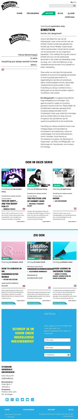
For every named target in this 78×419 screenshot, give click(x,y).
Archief (49, 13)
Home (19, 13)
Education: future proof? (35, 266)
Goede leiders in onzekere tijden (62, 270)
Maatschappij (31, 55)
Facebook (7, 399)
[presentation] (59, 334)
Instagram (12, 399)
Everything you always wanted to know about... (19, 63)
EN (75, 2)
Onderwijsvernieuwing (40, 269)
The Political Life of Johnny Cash (36, 199)
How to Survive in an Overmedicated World (12, 273)
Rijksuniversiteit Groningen (64, 375)
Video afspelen (7, 303)
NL (72, 2)
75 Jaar (71, 13)
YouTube (27, 399)
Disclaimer (11, 417)
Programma (33, 13)
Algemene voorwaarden (13, 414)
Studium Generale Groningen (10, 6)
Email (32, 399)
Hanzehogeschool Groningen (64, 384)
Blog (60, 13)
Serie (4, 170)
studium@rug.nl (7, 378)
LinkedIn (17, 399)
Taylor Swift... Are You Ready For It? (10, 204)
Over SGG (69, 17)
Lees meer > (21, 221)
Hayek (56, 198)
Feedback (38, 378)
